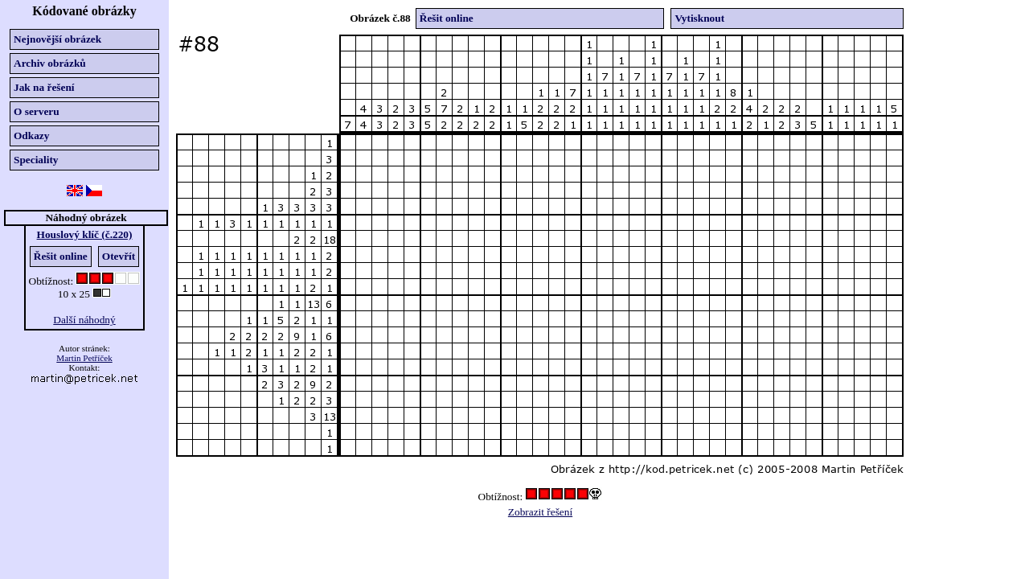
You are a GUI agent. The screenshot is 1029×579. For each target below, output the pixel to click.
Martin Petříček (84, 358)
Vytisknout (699, 18)
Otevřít (118, 256)
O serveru (36, 111)
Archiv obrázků (50, 63)
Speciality (36, 160)
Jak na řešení (44, 87)
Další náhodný (84, 320)
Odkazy (31, 135)
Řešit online (61, 256)
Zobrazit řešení (540, 512)
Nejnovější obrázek (57, 39)
